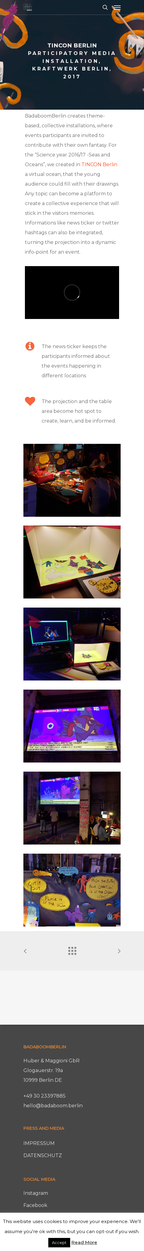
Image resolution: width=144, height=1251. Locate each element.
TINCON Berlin (99, 164)
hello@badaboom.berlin (53, 1106)
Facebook (35, 1205)
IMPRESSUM (39, 1143)
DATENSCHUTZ (42, 1155)
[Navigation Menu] (117, 7)
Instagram (35, 1193)
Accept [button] (59, 1242)
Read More (84, 1242)
